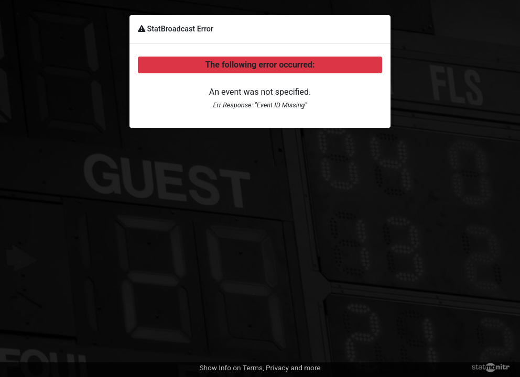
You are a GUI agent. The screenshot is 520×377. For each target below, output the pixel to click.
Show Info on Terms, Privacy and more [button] (259, 367)
